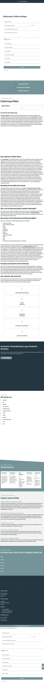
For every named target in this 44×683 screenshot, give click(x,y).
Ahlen (2, 557)
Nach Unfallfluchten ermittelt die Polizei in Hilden (12, 513)
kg (33, 25)
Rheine (2, 568)
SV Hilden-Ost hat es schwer (7, 523)
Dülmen (2, 565)
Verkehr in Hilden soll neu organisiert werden (11, 502)
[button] (42, 5)
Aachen (2, 559)
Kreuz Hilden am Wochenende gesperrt (10, 530)
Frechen (2, 562)
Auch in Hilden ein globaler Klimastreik (10, 538)
